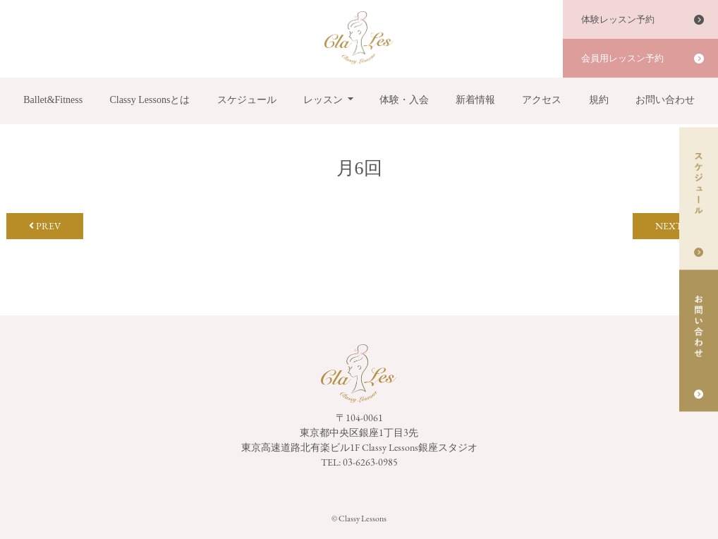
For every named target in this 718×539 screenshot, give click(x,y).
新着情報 (475, 100)
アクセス (541, 100)
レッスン (323, 100)
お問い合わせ (665, 100)
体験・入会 (404, 100)
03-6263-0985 (370, 462)
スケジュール (246, 100)
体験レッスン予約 (618, 19)
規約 (599, 100)
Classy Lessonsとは (149, 100)
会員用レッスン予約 (622, 58)
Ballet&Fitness (53, 100)
